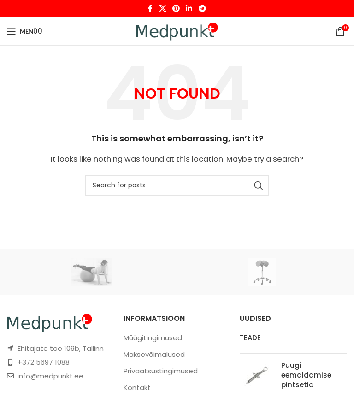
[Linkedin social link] (189, 8)
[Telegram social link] (202, 8)
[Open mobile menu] (24, 31)
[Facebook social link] (150, 8)
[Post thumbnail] (257, 376)
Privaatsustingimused (161, 371)
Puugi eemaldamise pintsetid (306, 375)
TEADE (250, 338)
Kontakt (137, 387)
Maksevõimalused (154, 354)
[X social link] (162, 8)
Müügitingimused (153, 338)
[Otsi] (177, 185)
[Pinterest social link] (176, 8)
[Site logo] (177, 30)
